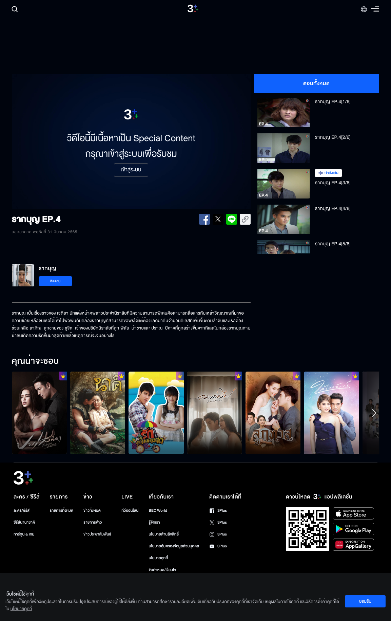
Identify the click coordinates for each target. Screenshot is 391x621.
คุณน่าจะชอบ (35, 361)
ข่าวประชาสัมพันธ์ (97, 534)
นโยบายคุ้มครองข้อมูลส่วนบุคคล (174, 546)
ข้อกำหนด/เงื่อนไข (162, 570)
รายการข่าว (92, 522)
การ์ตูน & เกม (24, 534)
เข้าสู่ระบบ (131, 170)
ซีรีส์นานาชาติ (24, 522)
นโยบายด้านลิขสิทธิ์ (164, 534)
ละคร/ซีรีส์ (22, 510)
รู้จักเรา (154, 522)
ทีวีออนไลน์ (129, 510)
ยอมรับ (365, 601)
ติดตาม (55, 281)
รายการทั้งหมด (61, 510)
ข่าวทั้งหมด (92, 510)
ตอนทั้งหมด (316, 83)
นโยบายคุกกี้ (158, 558)
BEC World (158, 510)
